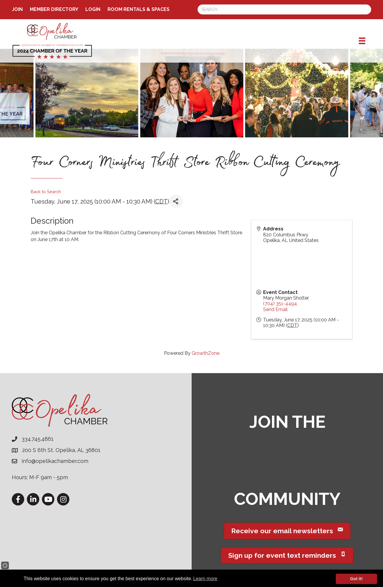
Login (92, 9)
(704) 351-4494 (280, 303)
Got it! (356, 578)
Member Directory (54, 9)
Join (17, 9)
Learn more (205, 578)
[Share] (175, 201)
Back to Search (46, 191)
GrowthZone (205, 353)
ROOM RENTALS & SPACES (138, 9)
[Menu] (362, 40)
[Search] (284, 9)
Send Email (275, 309)
